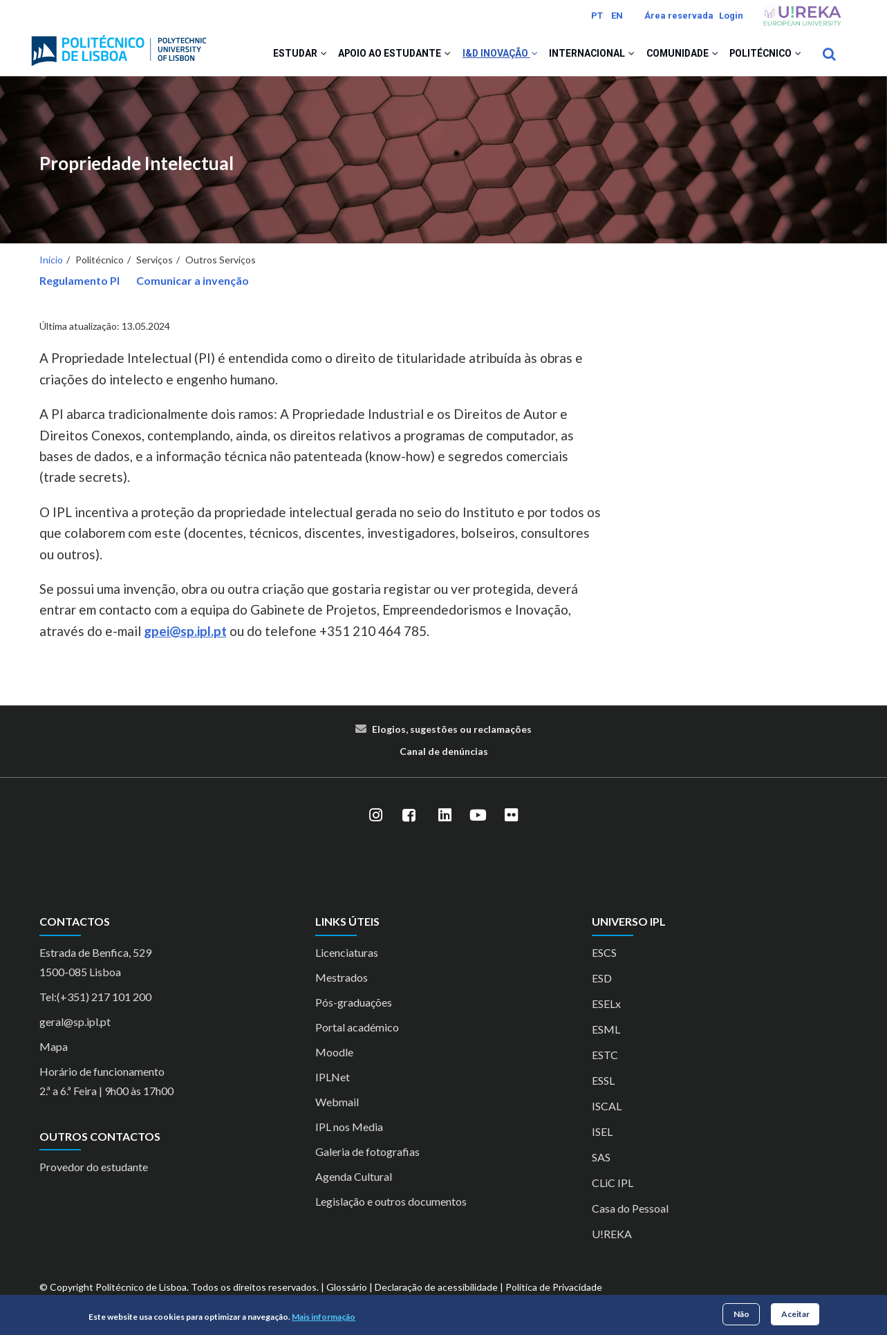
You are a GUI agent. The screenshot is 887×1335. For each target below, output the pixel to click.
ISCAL (607, 1112)
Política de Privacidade (553, 1293)
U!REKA (612, 1240)
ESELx (606, 1009)
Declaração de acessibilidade (436, 1293)
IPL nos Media (349, 1132)
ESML (606, 1035)
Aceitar (795, 1314)
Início (51, 266)
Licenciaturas (346, 958)
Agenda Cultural (353, 1182)
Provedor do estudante (93, 1172)
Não (741, 1314)
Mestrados (341, 983)
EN (617, 15)
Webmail (337, 1107)
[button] (301, 57)
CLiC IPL (612, 1188)
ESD (602, 984)
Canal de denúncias (444, 758)
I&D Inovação (485, 56)
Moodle (334, 1058)
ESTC (605, 1060)
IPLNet (332, 1083)
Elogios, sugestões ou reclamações (452, 736)
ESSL (603, 1086)
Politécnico (763, 56)
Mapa (53, 1052)
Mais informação (323, 1316)
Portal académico (357, 1033)
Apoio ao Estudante (375, 56)
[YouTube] (478, 822)
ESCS (604, 958)
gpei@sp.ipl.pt (185, 637)
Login (731, 15)
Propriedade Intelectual (136, 170)
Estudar (277, 56)
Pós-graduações (353, 1008)
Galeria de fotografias (367, 1157)
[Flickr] (511, 822)
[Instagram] (376, 822)
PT (597, 15)
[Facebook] (409, 822)
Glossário (346, 1293)
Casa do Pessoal (630, 1214)
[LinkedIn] (445, 822)
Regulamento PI (79, 286)
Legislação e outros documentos (391, 1207)
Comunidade (674, 56)
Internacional (580, 56)
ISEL (602, 1137)
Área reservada (678, 15)
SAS (601, 1163)
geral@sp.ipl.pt (75, 1027)
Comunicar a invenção (192, 286)
